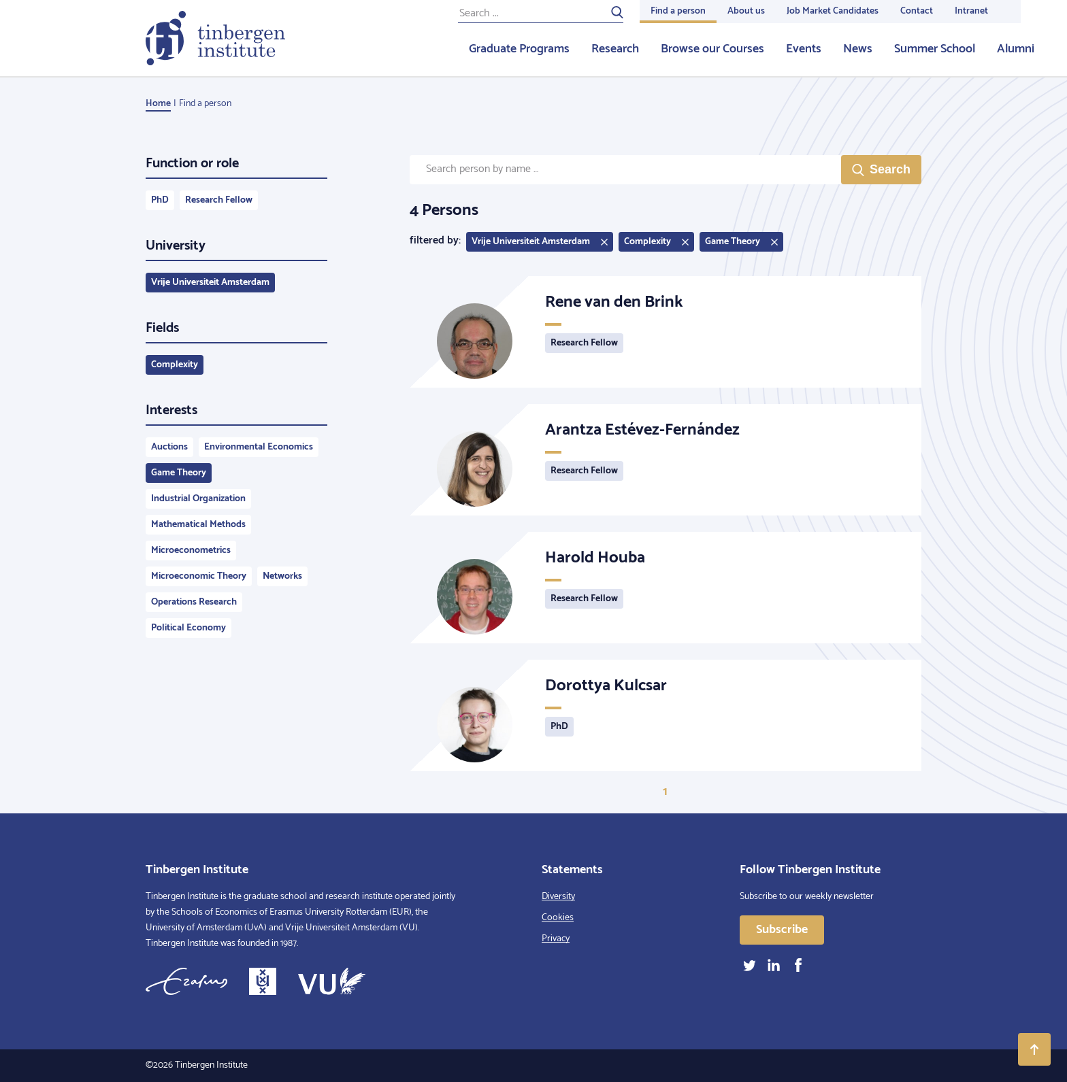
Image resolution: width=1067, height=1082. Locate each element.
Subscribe (782, 929)
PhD (160, 200)
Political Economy (188, 628)
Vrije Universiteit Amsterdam (210, 282)
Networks (282, 576)
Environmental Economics (258, 447)
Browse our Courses (712, 49)
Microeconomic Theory (198, 576)
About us (746, 11)
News (857, 49)
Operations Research (194, 602)
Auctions (169, 447)
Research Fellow (218, 200)
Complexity (174, 365)
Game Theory (178, 473)
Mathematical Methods (198, 524)
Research (615, 49)
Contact (916, 11)
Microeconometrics (191, 550)
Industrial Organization (198, 499)
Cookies (558, 918)
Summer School (934, 49)
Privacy (556, 939)
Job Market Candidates (833, 11)
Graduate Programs (519, 49)
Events (803, 49)
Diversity (558, 897)
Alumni (1015, 49)
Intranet (971, 11)
